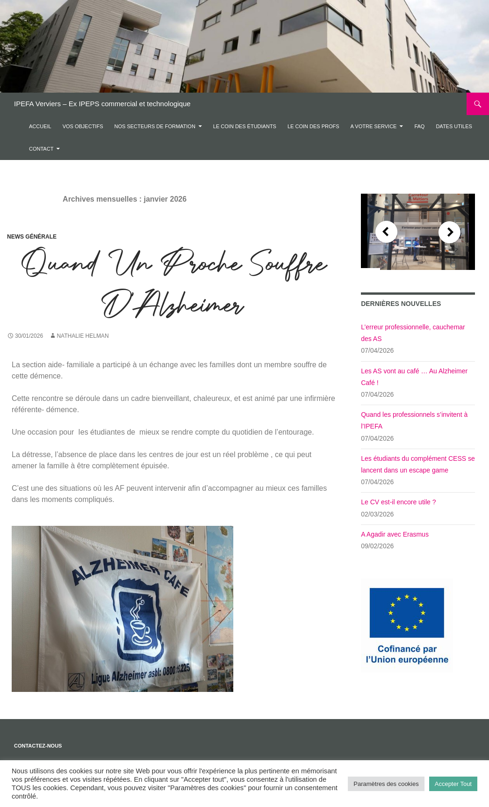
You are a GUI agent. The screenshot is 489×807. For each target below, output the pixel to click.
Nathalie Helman (82, 336)
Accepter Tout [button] (453, 783)
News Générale (32, 236)
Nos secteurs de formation (154, 126)
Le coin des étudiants (244, 126)
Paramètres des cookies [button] (385, 783)
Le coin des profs (313, 126)
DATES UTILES (454, 126)
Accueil (40, 126)
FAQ (419, 126)
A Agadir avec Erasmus (395, 534)
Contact (41, 149)
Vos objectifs (83, 126)
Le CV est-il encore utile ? (398, 502)
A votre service (374, 126)
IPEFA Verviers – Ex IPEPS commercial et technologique (102, 104)
